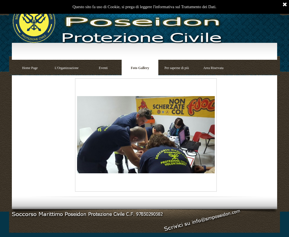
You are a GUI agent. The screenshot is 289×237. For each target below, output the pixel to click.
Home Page (30, 68)
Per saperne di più (177, 68)
